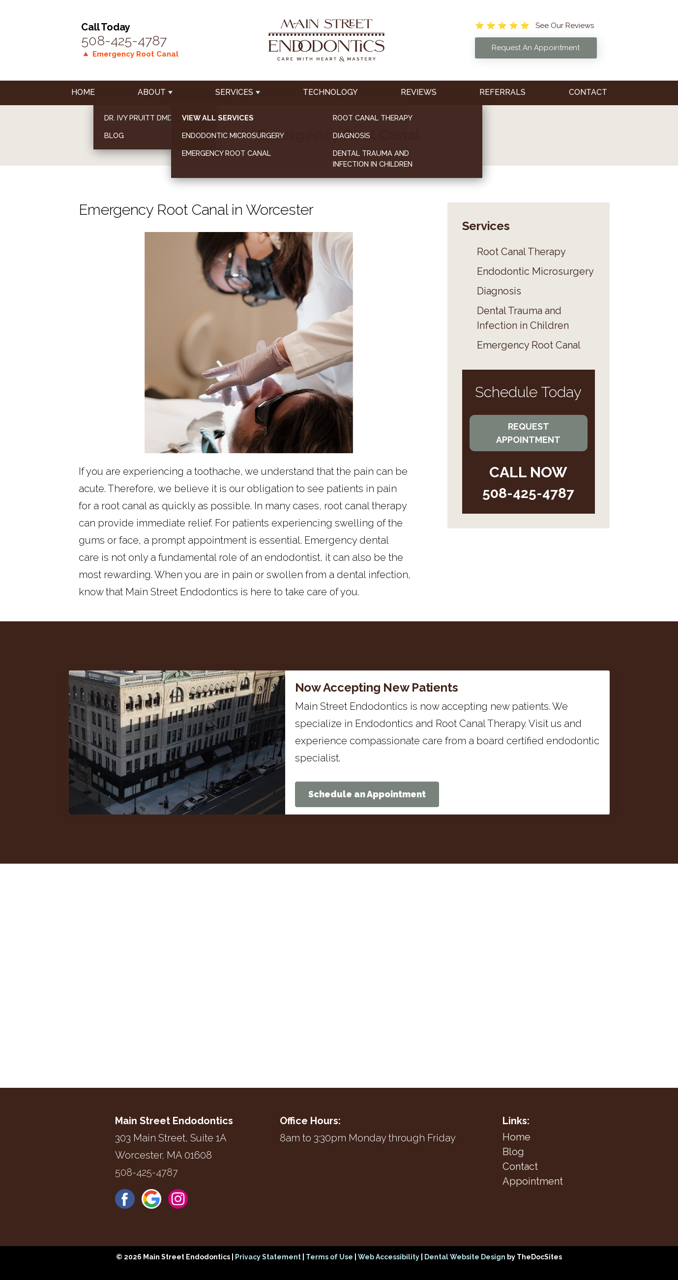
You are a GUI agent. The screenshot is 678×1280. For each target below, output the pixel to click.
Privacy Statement (268, 1257)
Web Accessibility (388, 1257)
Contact (588, 92)
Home (83, 92)
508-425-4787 (124, 40)
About (152, 92)
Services (234, 92)
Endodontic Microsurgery (535, 271)
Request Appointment (528, 433)
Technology (330, 92)
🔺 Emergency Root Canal (129, 54)
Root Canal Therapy (521, 252)
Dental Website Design (464, 1257)
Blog (513, 1152)
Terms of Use (329, 1257)
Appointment (532, 1181)
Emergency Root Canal (529, 345)
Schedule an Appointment (367, 794)
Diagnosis (499, 291)
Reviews (419, 92)
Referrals (502, 92)
